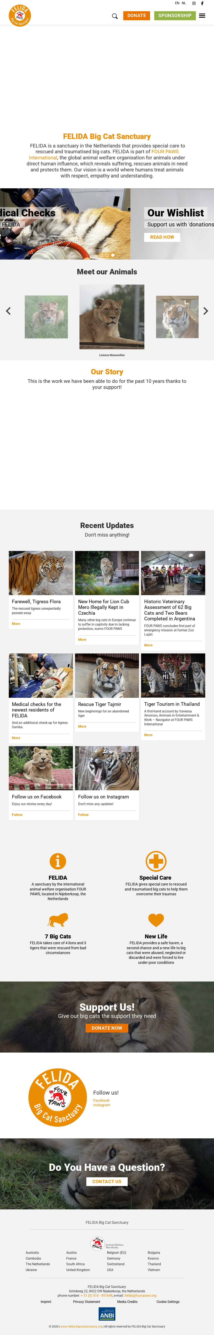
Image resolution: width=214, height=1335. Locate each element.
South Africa (75, 1264)
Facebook (101, 1100)
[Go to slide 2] (107, 255)
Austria (71, 1253)
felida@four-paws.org (140, 1296)
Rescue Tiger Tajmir (99, 704)
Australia (32, 1253)
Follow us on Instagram (103, 797)
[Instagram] (194, 3)
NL (184, 3)
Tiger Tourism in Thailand (172, 704)
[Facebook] (202, 3)
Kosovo (153, 1258)
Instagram (101, 1105)
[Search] (115, 16)
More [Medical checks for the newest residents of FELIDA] (16, 738)
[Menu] (202, 15)
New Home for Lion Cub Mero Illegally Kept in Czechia (103, 607)
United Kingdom (78, 1270)
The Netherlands (38, 1264)
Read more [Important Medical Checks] (33, 237)
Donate (137, 15)
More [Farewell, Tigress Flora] (16, 624)
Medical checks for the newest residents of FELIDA (36, 710)
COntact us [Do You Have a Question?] (107, 1181)
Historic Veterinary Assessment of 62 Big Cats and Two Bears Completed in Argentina (169, 610)
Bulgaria (154, 1253)
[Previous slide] (9, 311)
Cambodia (33, 1258)
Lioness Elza (106, 355)
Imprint (46, 1302)
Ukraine (31, 1270)
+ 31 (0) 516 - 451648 (96, 1296)
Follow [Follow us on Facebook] (17, 815)
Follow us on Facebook (37, 797)
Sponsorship (175, 15)
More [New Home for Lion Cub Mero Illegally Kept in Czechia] (82, 640)
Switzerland (115, 1264)
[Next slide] (205, 311)
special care (158, 884)
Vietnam (154, 1270)
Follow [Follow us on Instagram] (83, 815)
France (71, 1258)
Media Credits (127, 1302)
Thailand (154, 1264)
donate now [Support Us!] (107, 1028)
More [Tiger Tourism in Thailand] (148, 735)
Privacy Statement (86, 1302)
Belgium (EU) (116, 1253)
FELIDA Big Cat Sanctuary (107, 1222)
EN (177, 3)
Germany (113, 1258)
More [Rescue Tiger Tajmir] (82, 726)
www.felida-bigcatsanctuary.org (81, 1326)
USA (110, 1270)
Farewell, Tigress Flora (36, 601)
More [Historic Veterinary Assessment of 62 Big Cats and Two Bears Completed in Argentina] (148, 645)
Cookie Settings (168, 1302)
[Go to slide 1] (101, 255)
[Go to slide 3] (113, 255)
